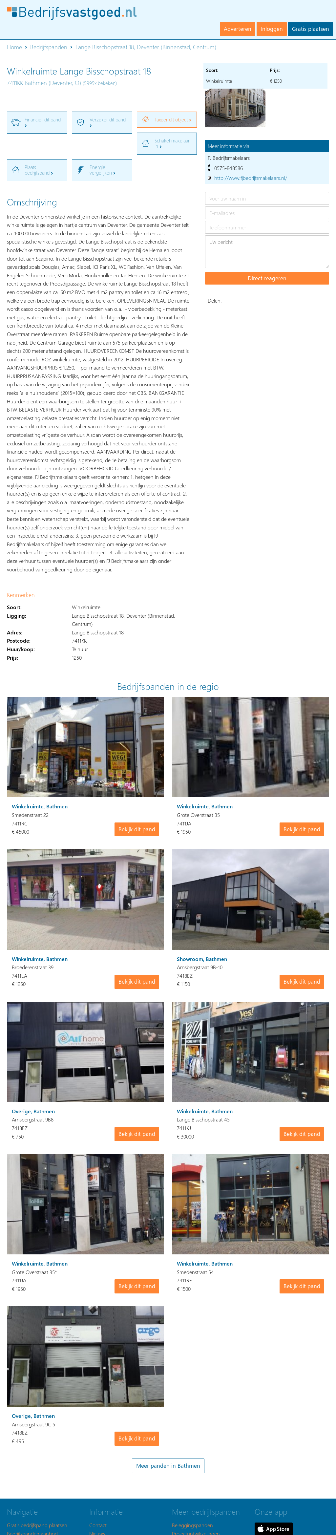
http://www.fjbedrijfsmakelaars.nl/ (250, 177)
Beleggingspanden (192, 1524)
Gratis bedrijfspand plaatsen (37, 1524)
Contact (98, 1524)
